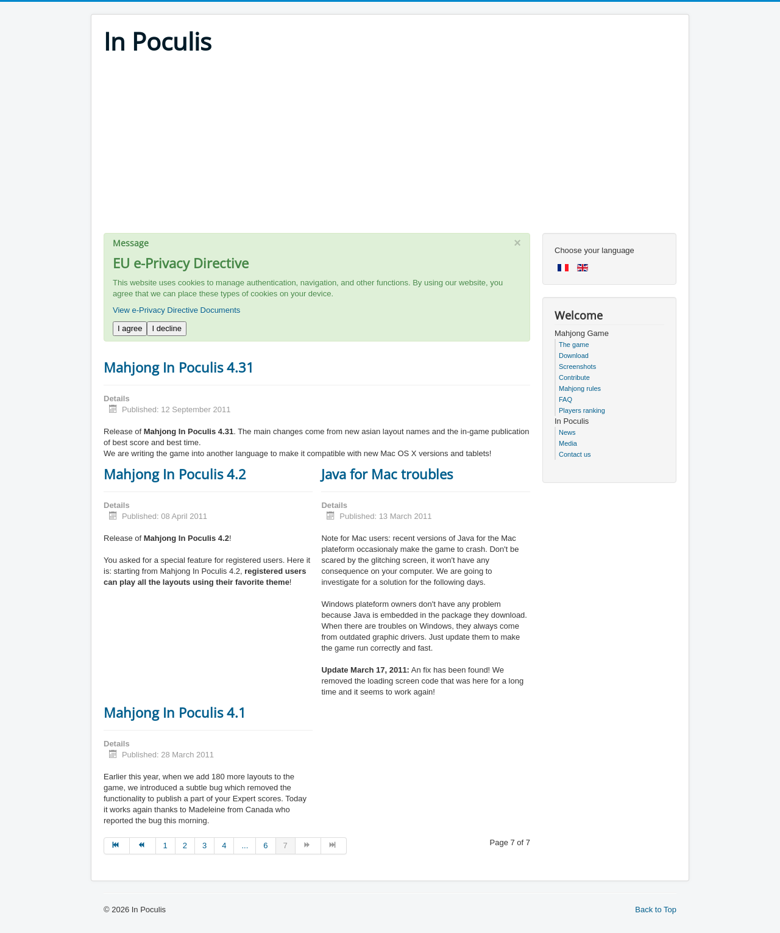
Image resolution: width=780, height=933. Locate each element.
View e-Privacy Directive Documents (176, 310)
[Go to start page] (117, 845)
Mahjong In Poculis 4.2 (175, 474)
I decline (166, 328)
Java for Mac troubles (387, 474)
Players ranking (582, 410)
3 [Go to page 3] (204, 845)
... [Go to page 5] (244, 845)
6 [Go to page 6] (265, 845)
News (567, 432)
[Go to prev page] (142, 845)
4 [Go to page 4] (224, 845)
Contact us (575, 454)
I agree (130, 328)
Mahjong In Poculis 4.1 (175, 712)
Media (568, 443)
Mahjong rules (580, 388)
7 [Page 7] (285, 845)
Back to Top (655, 909)
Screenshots (577, 366)
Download (574, 355)
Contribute (574, 377)
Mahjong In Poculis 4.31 (179, 367)
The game (574, 344)
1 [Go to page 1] (165, 845)
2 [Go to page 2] (185, 845)
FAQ (565, 399)
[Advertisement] (390, 147)
